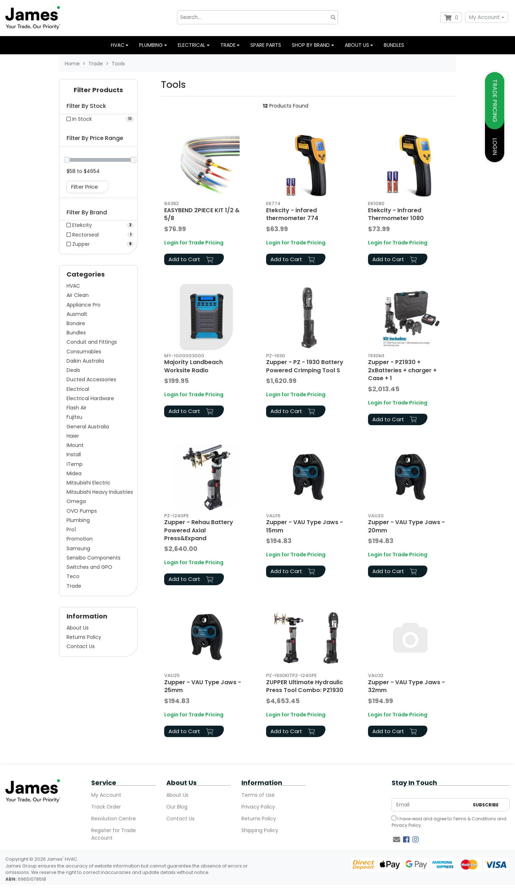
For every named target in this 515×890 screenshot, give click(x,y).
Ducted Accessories (91, 379)
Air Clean (78, 295)
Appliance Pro (83, 304)
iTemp (75, 464)
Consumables (84, 351)
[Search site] (333, 17)
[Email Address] (430, 805)
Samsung (78, 548)
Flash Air (77, 407)
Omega (76, 501)
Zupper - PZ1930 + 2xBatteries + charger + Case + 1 (402, 370)
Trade (74, 586)
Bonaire (76, 323)
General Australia (88, 426)
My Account (484, 17)
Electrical (78, 389)
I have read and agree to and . (449, 822)
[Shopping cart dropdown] (451, 17)
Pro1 (71, 529)
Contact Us (81, 646)
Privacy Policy (258, 806)
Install (74, 454)
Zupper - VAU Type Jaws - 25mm (202, 686)
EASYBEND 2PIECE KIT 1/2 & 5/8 (202, 214)
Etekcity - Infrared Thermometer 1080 (396, 214)
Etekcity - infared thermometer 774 (292, 214)
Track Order (106, 806)
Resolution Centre (113, 818)
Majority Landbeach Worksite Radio (193, 366)
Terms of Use (258, 795)
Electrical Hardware (90, 398)
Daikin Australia (85, 360)
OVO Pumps (82, 510)
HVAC (73, 285)
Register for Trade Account (113, 834)
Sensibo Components (94, 557)
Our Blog (176, 806)
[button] (98, 92)
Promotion (80, 538)
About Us (78, 627)
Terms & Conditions (474, 819)
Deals (73, 370)
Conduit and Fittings (92, 341)
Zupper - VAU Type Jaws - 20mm (406, 526)
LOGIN (495, 146)
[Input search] (257, 17)
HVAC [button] (117, 45)
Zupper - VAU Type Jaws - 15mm (304, 526)
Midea (74, 473)
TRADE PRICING (495, 100)
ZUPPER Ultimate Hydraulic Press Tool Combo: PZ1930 (304, 686)
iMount (75, 445)
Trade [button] (228, 45)
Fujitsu (74, 417)
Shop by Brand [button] (311, 45)
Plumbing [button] (151, 45)
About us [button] (357, 45)
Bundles (394, 45)
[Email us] (396, 839)
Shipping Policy (259, 830)
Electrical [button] (191, 45)
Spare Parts (265, 45)
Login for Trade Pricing (194, 242)
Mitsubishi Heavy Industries (100, 492)
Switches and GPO (89, 567)
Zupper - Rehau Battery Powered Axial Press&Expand (198, 530)
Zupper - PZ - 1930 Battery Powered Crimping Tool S (304, 366)
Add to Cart (190, 259)
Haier (73, 435)
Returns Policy (84, 637)
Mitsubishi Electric (89, 482)
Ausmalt (77, 314)
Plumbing (78, 520)
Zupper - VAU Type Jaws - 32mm (406, 686)
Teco (73, 576)
